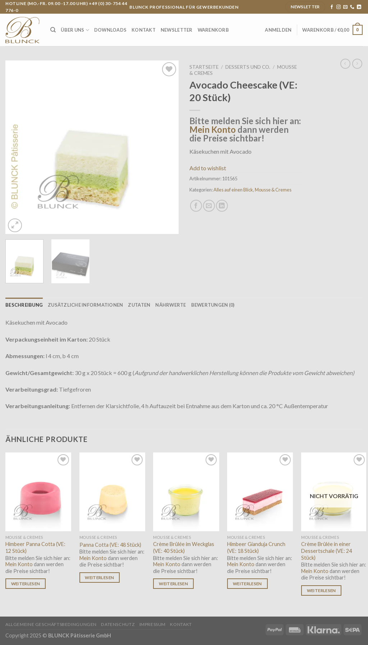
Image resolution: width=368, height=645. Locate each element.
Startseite (203, 67)
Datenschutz (118, 624)
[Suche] (53, 30)
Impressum (152, 624)
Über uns (75, 30)
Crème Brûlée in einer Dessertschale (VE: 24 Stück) (326, 550)
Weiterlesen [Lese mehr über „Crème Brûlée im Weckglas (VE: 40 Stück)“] (173, 583)
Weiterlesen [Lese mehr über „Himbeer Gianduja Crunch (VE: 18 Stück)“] (247, 583)
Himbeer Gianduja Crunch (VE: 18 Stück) (256, 547)
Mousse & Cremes (273, 190)
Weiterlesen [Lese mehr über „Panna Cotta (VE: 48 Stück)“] (99, 577)
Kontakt (144, 30)
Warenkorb (213, 30)
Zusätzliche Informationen (85, 305)
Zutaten (139, 305)
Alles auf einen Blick (233, 190)
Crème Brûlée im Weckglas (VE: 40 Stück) (183, 547)
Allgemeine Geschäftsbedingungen (51, 624)
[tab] (24, 305)
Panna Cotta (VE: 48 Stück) (110, 545)
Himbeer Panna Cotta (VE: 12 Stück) (35, 547)
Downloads (110, 30)
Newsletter (177, 30)
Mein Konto (212, 129)
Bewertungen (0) (213, 305)
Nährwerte (170, 305)
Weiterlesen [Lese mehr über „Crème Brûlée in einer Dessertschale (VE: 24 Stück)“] (321, 590)
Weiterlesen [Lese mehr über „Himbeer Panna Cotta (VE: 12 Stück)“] (25, 583)
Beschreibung (24, 305)
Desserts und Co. (247, 67)
